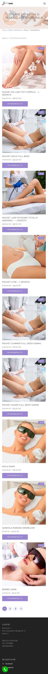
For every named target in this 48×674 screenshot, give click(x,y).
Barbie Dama (9, 589)
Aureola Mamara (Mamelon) (18, 528)
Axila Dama (8, 466)
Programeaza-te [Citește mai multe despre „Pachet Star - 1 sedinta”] (15, 291)
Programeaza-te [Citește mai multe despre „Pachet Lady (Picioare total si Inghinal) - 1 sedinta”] (15, 229)
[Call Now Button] (5, 669)
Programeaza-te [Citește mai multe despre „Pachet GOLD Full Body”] (15, 165)
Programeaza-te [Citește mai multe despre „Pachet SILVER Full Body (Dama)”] (15, 414)
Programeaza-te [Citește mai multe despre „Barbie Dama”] (15, 598)
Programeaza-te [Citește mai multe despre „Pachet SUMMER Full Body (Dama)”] (15, 352)
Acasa (4, 30)
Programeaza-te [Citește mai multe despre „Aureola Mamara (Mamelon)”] (15, 537)
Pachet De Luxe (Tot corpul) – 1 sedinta (20, 93)
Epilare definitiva (15, 30)
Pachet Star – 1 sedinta (16, 282)
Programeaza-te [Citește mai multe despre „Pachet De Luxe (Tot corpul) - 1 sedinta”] (15, 104)
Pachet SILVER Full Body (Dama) (20, 405)
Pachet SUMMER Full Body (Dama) (21, 343)
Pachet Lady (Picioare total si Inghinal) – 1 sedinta (20, 219)
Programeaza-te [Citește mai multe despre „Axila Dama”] (15, 475)
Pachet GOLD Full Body (16, 156)
